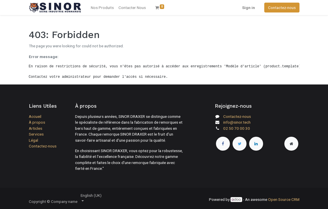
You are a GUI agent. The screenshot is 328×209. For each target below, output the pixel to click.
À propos (37, 122)
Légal (33, 140)
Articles (35, 128)
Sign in (248, 7)
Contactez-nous (282, 7)
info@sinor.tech (237, 122)
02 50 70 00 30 (236, 128)
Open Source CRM (283, 199)
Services (36, 134)
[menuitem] (132, 7)
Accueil (35, 116)
